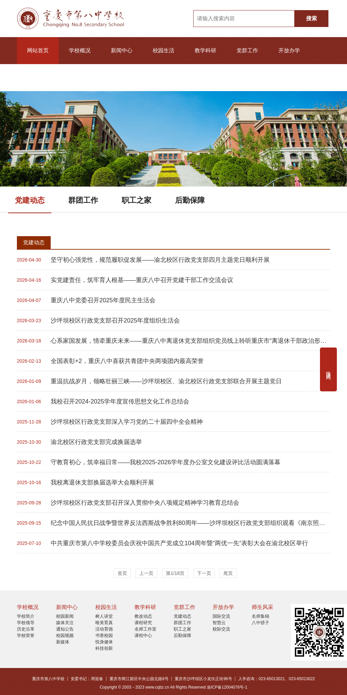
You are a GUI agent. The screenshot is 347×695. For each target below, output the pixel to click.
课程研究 (143, 622)
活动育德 (104, 629)
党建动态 (30, 200)
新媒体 (62, 641)
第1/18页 (175, 573)
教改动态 (143, 616)
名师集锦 (260, 616)
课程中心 (143, 635)
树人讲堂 (104, 616)
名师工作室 (145, 629)
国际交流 (221, 616)
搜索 (311, 18)
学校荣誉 (25, 635)
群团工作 (83, 200)
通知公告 (65, 629)
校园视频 (65, 635)
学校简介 (25, 616)
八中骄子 (260, 622)
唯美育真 (104, 622)
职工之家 (136, 200)
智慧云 (219, 622)
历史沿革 (25, 629)
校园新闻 (65, 616)
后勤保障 (190, 200)
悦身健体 (104, 641)
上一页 (146, 573)
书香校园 (104, 635)
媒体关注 (65, 622)
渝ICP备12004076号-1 (227, 687)
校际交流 (221, 629)
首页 (122, 573)
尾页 (228, 573)
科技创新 (104, 648)
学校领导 (25, 622)
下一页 (204, 573)
